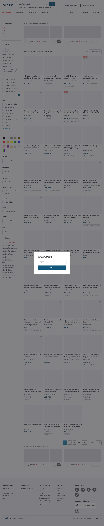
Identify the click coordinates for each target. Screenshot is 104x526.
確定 (52, 267)
